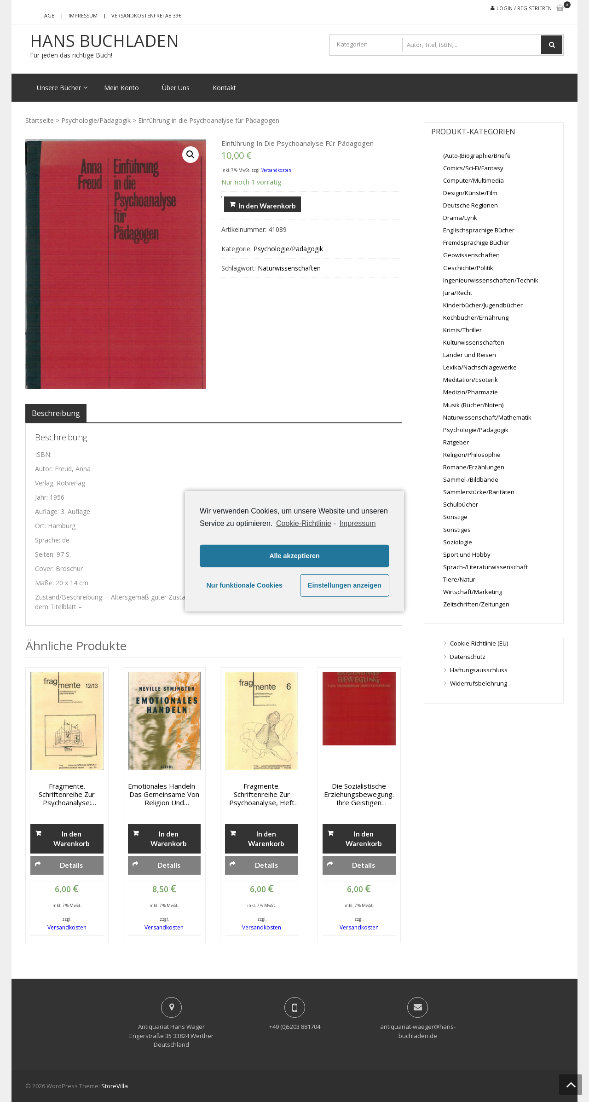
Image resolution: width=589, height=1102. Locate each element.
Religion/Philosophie (472, 454)
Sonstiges (457, 529)
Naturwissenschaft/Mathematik (487, 417)
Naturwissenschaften (289, 268)
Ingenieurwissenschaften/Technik (490, 280)
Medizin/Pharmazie (470, 392)
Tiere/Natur (459, 579)
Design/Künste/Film (470, 193)
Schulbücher (460, 504)
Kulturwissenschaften (473, 342)
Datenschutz (467, 656)
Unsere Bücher (59, 87)
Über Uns (176, 87)
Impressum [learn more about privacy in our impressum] (357, 523)
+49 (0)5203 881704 (294, 1026)
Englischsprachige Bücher (478, 230)
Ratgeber (456, 442)
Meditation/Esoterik (470, 379)
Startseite (39, 120)
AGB (49, 15)
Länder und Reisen (469, 355)
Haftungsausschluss (479, 670)
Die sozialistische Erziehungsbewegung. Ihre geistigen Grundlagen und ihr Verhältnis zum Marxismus (359, 794)
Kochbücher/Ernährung (475, 317)
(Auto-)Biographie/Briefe (477, 155)
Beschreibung (56, 413)
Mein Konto (121, 87)
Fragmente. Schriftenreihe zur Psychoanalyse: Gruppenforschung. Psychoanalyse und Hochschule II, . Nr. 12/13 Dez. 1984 (67, 794)
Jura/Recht (457, 292)
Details (71, 865)
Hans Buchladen (104, 41)
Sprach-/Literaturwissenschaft (485, 567)
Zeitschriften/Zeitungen (476, 604)
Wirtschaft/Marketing (472, 592)
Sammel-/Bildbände (470, 479)
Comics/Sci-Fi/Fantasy (473, 168)
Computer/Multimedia (473, 180)
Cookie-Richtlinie (303, 523)
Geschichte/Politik (468, 268)
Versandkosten (276, 170)
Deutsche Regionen (470, 205)
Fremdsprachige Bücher (476, 242)
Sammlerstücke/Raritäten (478, 492)
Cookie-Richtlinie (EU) (479, 643)
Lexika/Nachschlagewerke (480, 367)
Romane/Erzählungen (473, 467)
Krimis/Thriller (462, 330)
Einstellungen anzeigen (344, 585)
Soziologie (457, 542)
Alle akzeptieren (294, 556)
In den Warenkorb (267, 206)
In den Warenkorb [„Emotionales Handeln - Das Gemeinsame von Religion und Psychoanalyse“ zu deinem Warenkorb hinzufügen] (168, 839)
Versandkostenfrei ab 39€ (146, 15)
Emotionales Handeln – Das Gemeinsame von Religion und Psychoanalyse (164, 794)
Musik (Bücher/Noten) (473, 405)
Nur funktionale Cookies (244, 585)
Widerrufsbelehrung (478, 683)
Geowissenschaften (471, 255)
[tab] (56, 413)
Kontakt (224, 87)
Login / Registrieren (524, 8)
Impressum (83, 15)
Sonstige (455, 517)
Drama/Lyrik (460, 217)
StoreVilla (114, 1086)
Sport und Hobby (467, 554)
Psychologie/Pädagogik (96, 120)
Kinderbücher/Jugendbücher (483, 305)
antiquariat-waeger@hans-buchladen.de (418, 1031)
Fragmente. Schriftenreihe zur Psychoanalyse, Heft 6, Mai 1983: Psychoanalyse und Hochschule (261, 794)
